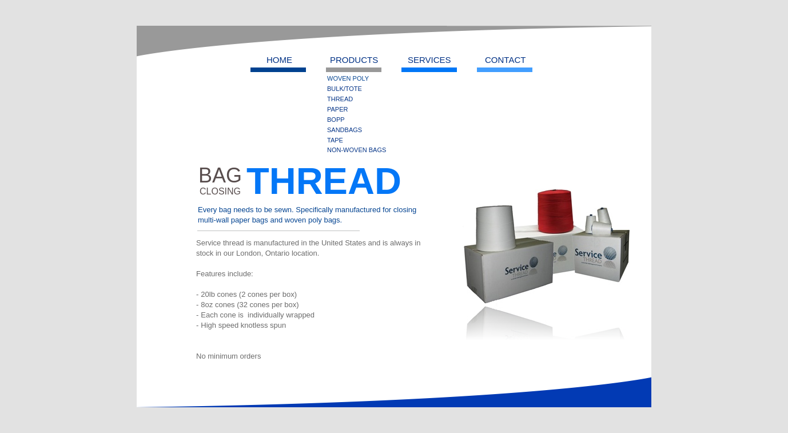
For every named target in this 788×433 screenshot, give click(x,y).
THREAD (340, 99)
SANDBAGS (344, 129)
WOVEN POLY (348, 78)
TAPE (335, 140)
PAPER (337, 109)
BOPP (336, 119)
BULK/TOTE (344, 88)
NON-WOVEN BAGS (356, 149)
